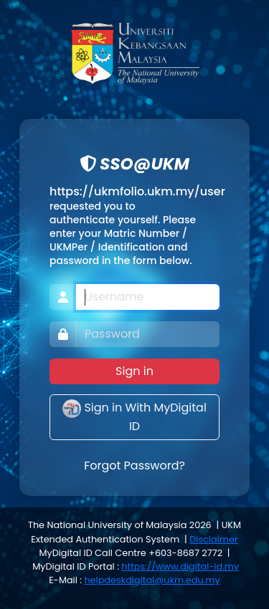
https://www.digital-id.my (180, 566)
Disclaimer (213, 539)
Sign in (134, 371)
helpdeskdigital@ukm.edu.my (152, 580)
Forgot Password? (134, 465)
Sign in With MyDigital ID (134, 416)
